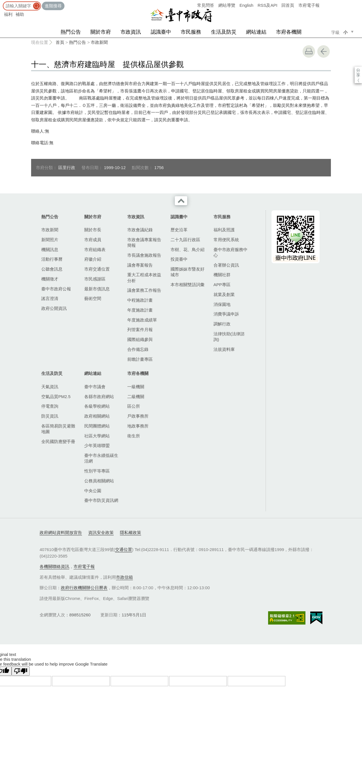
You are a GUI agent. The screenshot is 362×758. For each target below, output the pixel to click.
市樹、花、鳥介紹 (187, 249)
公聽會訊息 (52, 269)
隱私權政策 (130, 532)
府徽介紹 (92, 259)
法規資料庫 (224, 349)
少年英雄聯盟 (97, 445)
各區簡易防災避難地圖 (58, 429)
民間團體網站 (97, 426)
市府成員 (92, 239)
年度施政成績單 (142, 320)
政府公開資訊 (54, 308)
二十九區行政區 (185, 239)
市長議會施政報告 (144, 255)
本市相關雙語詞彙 (187, 284)
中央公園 (92, 490)
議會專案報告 (140, 265)
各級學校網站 (97, 406)
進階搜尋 (53, 5)
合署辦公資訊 (226, 265)
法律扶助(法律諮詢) (229, 336)
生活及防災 (223, 32)
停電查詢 (49, 406)
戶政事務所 (137, 416)
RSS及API (267, 5)
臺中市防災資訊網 (101, 500)
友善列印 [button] (309, 51)
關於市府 (100, 32)
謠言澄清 (49, 298)
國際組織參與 (140, 339)
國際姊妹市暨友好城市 (187, 272)
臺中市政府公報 (56, 288)
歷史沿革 (179, 229)
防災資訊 (49, 416)
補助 (20, 14)
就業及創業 (224, 294)
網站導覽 (226, 5)
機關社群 (222, 274)
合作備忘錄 (137, 349)
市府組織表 (94, 249)
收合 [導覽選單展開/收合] (181, 200)
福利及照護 (224, 229)
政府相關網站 (97, 416)
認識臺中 (161, 32)
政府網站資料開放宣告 (61, 532)
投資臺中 (179, 259)
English (246, 5)
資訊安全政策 (101, 532)
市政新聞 (99, 42)
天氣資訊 (49, 386)
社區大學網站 (97, 435)
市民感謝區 (94, 279)
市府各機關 (288, 32)
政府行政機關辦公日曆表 (84, 587)
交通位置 (123, 549)
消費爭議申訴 (226, 314)
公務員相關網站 (99, 480)
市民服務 (191, 32)
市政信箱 (124, 577)
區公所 (133, 406)
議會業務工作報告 (144, 290)
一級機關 (135, 386)
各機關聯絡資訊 (54, 566)
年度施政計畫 (140, 310)
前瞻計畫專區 (140, 359)
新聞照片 (49, 239)
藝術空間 (92, 298)
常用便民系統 (226, 239)
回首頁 (287, 5)
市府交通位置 (97, 269)
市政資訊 (130, 32)
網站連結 (256, 32)
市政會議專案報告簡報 (144, 242)
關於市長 (92, 229)
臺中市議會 (94, 386)
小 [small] (345, 32)
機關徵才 (49, 279)
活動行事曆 (52, 259)
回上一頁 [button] (323, 51)
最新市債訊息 (97, 288)
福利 (8, 14)
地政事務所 (137, 426)
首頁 (60, 42)
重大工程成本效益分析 (144, 277)
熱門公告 (71, 32)
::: (2, 2)
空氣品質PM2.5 (55, 396)
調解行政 (222, 323)
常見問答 (205, 5)
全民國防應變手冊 (58, 441)
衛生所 (133, 435)
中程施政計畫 (140, 300)
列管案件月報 (140, 329)
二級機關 (135, 396)
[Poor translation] (21, 671)
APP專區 (222, 284)
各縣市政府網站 (99, 396)
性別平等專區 (97, 470)
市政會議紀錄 (140, 229)
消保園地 (222, 304)
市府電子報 (309, 5)
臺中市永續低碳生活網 (101, 458)
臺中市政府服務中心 (230, 252)
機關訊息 (49, 249)
